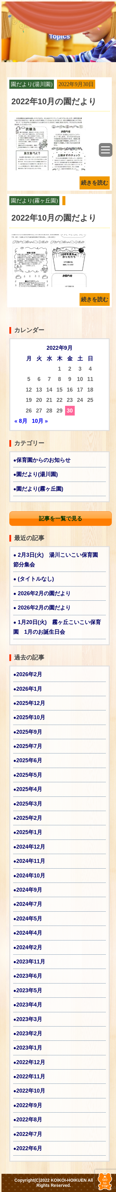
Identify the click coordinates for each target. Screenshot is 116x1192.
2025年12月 (30, 703)
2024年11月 (30, 861)
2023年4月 (29, 1005)
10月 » (40, 421)
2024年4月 (29, 933)
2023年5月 (29, 990)
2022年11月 (30, 1076)
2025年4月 (29, 789)
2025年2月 (29, 818)
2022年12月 (30, 1062)
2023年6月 (29, 976)
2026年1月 (29, 689)
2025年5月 (29, 775)
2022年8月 (29, 1120)
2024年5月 (29, 919)
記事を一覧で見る (60, 519)
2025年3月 (29, 804)
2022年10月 (30, 1091)
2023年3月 (29, 1019)
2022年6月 (29, 1148)
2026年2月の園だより (44, 593)
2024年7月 (29, 904)
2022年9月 (29, 1105)
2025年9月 (29, 732)
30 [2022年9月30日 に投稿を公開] (70, 411)
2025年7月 (29, 746)
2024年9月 (29, 890)
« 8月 (20, 421)
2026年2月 (29, 674)
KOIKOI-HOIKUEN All (72, 1180)
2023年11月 (30, 962)
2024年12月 (30, 847)
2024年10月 (30, 876)
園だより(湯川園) (31, 84)
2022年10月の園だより (54, 101)
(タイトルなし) (36, 579)
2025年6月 (29, 760)
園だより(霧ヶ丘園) (34, 201)
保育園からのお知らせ (43, 460)
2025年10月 (30, 717)
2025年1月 (29, 832)
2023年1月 (29, 1048)
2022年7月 (29, 1134)
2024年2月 (29, 947)
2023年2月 (29, 1033)
